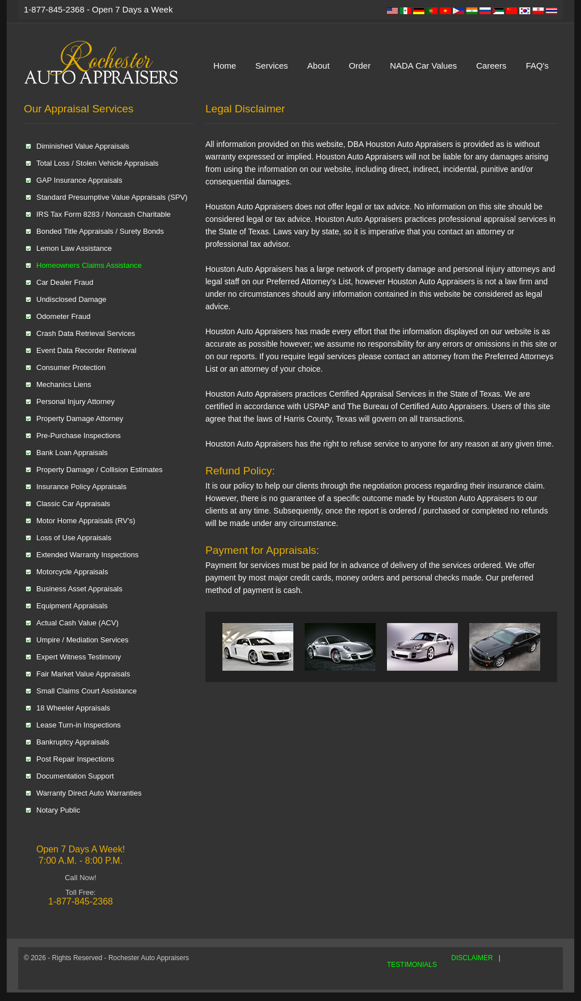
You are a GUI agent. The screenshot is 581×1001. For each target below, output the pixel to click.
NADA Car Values (423, 65)
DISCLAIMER (471, 958)
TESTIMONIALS (412, 965)
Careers (491, 65)
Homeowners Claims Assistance (89, 265)
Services (271, 65)
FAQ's (537, 65)
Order (360, 65)
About (319, 65)
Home (224, 65)
